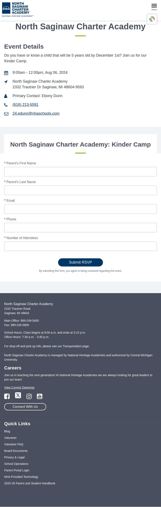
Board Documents (16, 450)
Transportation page (76, 346)
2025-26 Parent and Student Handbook (29, 483)
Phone (10, 219)
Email (9, 200)
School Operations (16, 463)
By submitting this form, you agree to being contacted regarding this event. (80, 270)
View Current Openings (19, 387)
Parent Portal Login (16, 470)
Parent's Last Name (20, 182)
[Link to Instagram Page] (29, 397)
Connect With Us (25, 406)
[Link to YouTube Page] (39, 397)
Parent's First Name (20, 163)
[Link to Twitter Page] (18, 397)
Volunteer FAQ (13, 444)
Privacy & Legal (14, 457)
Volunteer (10, 437)
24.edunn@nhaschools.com (36, 113)
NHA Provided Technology (21, 476)
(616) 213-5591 (25, 105)
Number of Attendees (21, 238)
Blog (7, 431)
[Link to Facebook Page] (7, 397)
